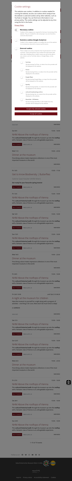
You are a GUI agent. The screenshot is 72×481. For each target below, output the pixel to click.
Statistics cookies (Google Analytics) (33, 40)
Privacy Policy (19, 25)
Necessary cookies (26, 30)
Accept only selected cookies (36, 109)
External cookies (26, 48)
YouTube (28, 62)
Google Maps (29, 77)
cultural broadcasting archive (34, 92)
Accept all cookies (36, 114)
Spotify (28, 84)
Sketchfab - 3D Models (32, 99)
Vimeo (27, 69)
